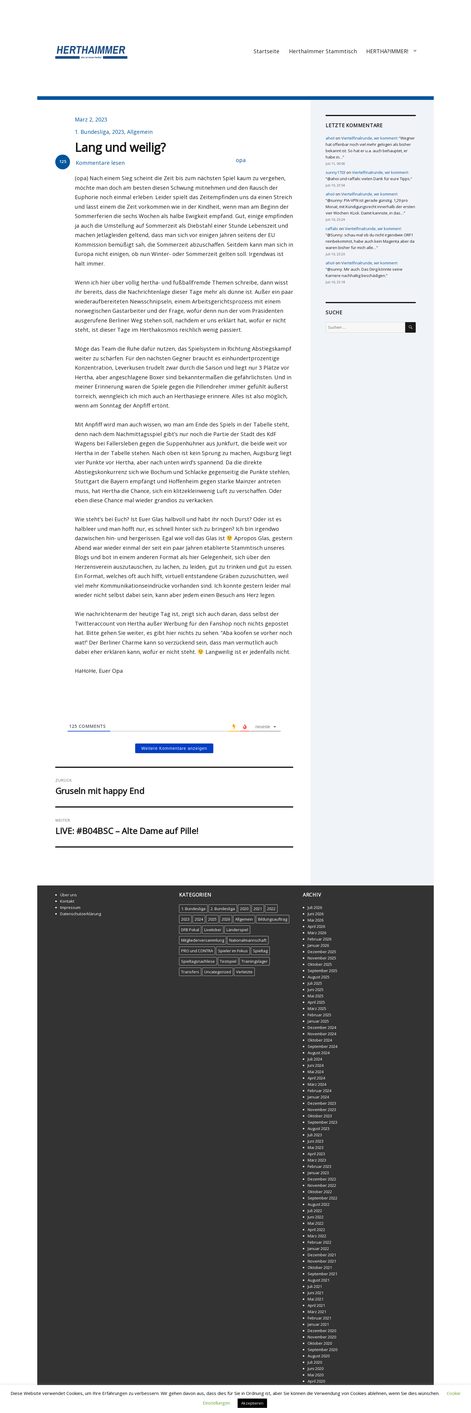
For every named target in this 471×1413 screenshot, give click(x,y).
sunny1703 (335, 172)
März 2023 (317, 1160)
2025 (212, 919)
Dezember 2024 (322, 1027)
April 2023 (316, 1153)
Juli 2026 (315, 907)
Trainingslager (255, 961)
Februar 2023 (319, 1166)
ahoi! (330, 138)
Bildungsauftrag (272, 919)
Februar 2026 (319, 939)
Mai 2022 (316, 1223)
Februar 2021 (319, 1318)
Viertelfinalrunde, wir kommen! (369, 138)
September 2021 (322, 1273)
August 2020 (319, 1356)
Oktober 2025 (320, 964)
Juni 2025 (316, 989)
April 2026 (316, 926)
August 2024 (319, 1052)
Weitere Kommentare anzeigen (174, 748)
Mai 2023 (316, 1147)
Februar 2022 (319, 1242)
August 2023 (319, 1128)
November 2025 (322, 958)
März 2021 (317, 1311)
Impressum (70, 907)
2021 (258, 908)
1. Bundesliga (92, 131)
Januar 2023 (318, 1172)
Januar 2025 (318, 1021)
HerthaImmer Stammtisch (323, 51)
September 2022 (322, 1198)
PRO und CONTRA (197, 950)
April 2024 (316, 1078)
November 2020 (322, 1337)
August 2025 (319, 977)
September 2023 (322, 1122)
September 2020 (322, 1349)
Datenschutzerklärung (80, 913)
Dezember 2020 (322, 1330)
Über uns (68, 894)
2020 (244, 908)
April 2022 (316, 1229)
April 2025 (316, 1002)
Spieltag (260, 950)
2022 (271, 908)
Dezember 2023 (322, 1103)
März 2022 (317, 1236)
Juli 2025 (315, 983)
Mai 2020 (316, 1375)
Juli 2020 (315, 1362)
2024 (199, 919)
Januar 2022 (318, 1248)
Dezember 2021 (322, 1255)
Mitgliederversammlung (202, 940)
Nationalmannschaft (247, 940)
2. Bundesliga (223, 908)
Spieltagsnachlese (198, 961)
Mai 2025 (316, 996)
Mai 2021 (316, 1299)
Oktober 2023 (320, 1116)
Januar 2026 (318, 945)
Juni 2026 (316, 913)
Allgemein (140, 131)
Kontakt (67, 901)
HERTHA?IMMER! (387, 51)
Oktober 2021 (320, 1267)
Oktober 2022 (320, 1191)
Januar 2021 (318, 1324)
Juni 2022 (316, 1217)
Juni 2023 (316, 1141)
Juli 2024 (315, 1059)
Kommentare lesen (100, 162)
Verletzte (244, 971)
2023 (118, 131)
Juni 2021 (316, 1292)
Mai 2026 (316, 920)
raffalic (332, 228)
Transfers (190, 971)
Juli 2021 (315, 1286)
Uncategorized (217, 971)
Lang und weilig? (120, 147)
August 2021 (319, 1280)
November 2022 (322, 1185)
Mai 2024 (316, 1071)
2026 (226, 919)
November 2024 (322, 1033)
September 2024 (322, 1046)
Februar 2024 (319, 1090)
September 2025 (322, 970)
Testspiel (228, 961)
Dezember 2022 (322, 1179)
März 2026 (317, 932)
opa (241, 160)
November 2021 (322, 1261)
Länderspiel (237, 929)
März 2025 (317, 1008)
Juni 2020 (316, 1368)
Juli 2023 (315, 1134)
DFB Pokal (190, 929)
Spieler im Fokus (233, 950)
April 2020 (316, 1381)
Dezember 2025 (322, 951)
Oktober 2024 (320, 1040)
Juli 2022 (315, 1210)
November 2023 (322, 1109)
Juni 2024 (316, 1065)
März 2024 (317, 1084)
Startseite (266, 51)
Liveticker (212, 929)
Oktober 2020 (320, 1343)
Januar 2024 (318, 1097)
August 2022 (319, 1204)
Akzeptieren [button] (252, 1403)
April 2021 (316, 1305)
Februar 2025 (319, 1014)
